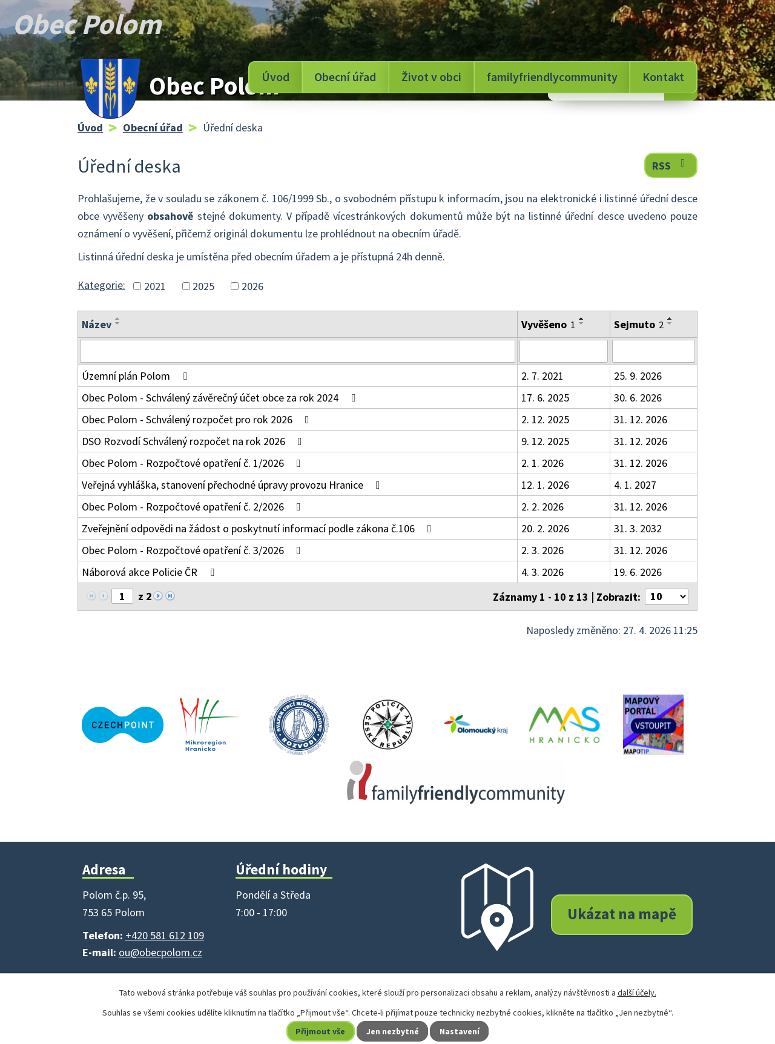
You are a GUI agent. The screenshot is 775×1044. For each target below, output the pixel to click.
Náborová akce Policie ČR (150, 572)
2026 (252, 286)
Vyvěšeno (548, 324)
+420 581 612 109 (164, 935)
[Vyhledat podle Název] (297, 351)
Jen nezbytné (393, 1031)
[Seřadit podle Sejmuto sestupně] (670, 323)
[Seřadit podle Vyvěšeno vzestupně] (582, 318)
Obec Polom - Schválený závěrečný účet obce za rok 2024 (221, 398)
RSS (671, 165)
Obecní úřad (345, 77)
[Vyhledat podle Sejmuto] (653, 351)
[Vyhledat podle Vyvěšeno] (563, 351)
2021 (155, 286)
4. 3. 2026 (542, 572)
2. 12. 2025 (545, 419)
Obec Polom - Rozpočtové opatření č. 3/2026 (194, 550)
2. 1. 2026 (542, 463)
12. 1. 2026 (545, 485)
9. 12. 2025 (545, 441)
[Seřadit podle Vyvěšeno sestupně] (582, 323)
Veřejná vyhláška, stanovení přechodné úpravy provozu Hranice (233, 485)
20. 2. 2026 (545, 528)
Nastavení (461, 1031)
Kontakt (663, 77)
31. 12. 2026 (640, 419)
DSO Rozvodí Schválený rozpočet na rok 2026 (194, 441)
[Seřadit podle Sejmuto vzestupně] (670, 318)
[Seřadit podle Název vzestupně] (118, 318)
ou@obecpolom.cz (160, 952)
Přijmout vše (320, 1031)
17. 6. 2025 (545, 398)
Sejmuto (639, 324)
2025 (203, 286)
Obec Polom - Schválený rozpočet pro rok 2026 (198, 419)
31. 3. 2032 (638, 528)
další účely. (637, 992)
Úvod (275, 77)
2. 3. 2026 (542, 550)
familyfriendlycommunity (552, 77)
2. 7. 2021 (542, 376)
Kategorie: (101, 285)
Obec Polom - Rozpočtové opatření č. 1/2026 (194, 463)
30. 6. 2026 (638, 398)
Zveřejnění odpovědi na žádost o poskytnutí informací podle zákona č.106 (259, 528)
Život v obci (431, 77)
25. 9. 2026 (638, 376)
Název (96, 324)
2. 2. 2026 (542, 507)
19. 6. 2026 (638, 572)
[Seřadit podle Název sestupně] (118, 323)
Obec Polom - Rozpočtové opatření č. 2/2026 (194, 507)
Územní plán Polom (137, 376)
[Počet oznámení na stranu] (666, 597)
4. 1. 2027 (635, 485)
